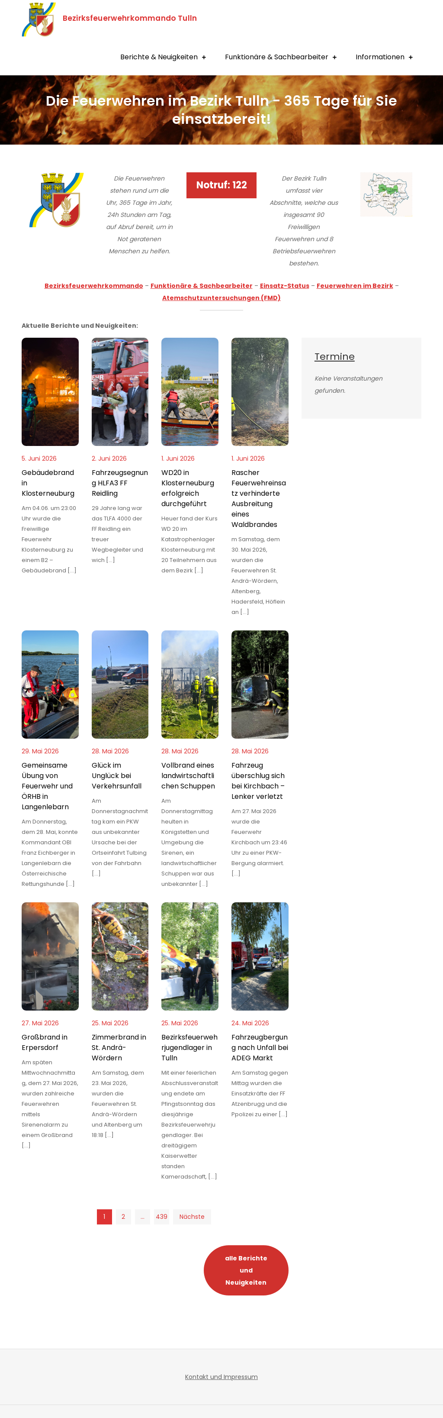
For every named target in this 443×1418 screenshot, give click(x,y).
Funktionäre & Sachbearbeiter (276, 57)
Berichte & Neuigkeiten (159, 57)
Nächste (192, 1216)
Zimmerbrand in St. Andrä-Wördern (119, 1047)
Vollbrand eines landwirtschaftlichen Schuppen (188, 775)
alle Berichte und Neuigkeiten (246, 1270)
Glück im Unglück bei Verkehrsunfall (116, 775)
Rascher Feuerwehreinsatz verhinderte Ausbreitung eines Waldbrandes (258, 499)
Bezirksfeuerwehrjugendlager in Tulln (189, 1047)
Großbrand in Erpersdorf (44, 1042)
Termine (335, 356)
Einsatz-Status (284, 285)
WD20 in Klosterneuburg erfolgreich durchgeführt (187, 488)
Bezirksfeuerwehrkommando (94, 285)
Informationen (380, 57)
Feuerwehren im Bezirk (355, 285)
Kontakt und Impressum (221, 1377)
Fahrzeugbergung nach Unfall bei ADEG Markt (259, 1047)
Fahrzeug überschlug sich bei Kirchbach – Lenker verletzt (258, 780)
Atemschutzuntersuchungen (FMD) (221, 298)
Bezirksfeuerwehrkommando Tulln (130, 18)
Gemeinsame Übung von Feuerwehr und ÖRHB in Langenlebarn (47, 786)
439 (161, 1216)
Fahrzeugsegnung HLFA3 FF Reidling (120, 483)
